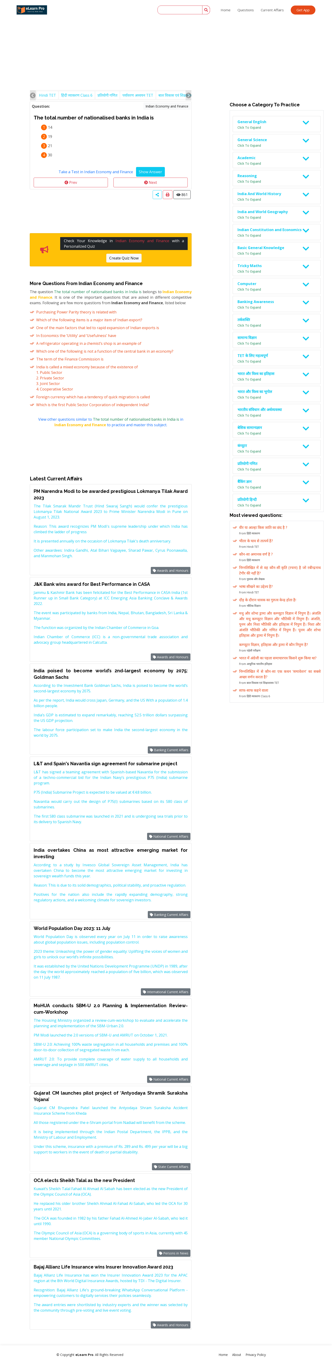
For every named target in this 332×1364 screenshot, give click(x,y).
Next (150, 182)
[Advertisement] (166, 34)
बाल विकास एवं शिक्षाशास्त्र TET (180, 95)
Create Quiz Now (124, 258)
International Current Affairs (165, 992)
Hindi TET (47, 95)
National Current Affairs (168, 836)
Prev (71, 182)
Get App (303, 10)
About (236, 1354)
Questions (245, 10)
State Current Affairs (171, 1166)
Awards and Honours (170, 570)
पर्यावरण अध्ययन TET (137, 95)
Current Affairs (272, 10)
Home (226, 10)
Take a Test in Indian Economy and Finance (96, 171)
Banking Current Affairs (169, 750)
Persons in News (173, 1253)
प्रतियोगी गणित (107, 95)
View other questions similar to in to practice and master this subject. (110, 422)
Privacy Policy (256, 1354)
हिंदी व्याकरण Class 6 (76, 95)
